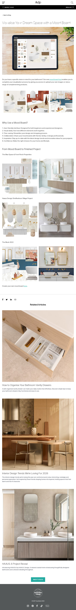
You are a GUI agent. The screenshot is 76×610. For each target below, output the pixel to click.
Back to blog (38, 579)
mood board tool (56, 79)
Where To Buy (9, 7)
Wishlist (69, 7)
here (25, 286)
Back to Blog (7, 15)
